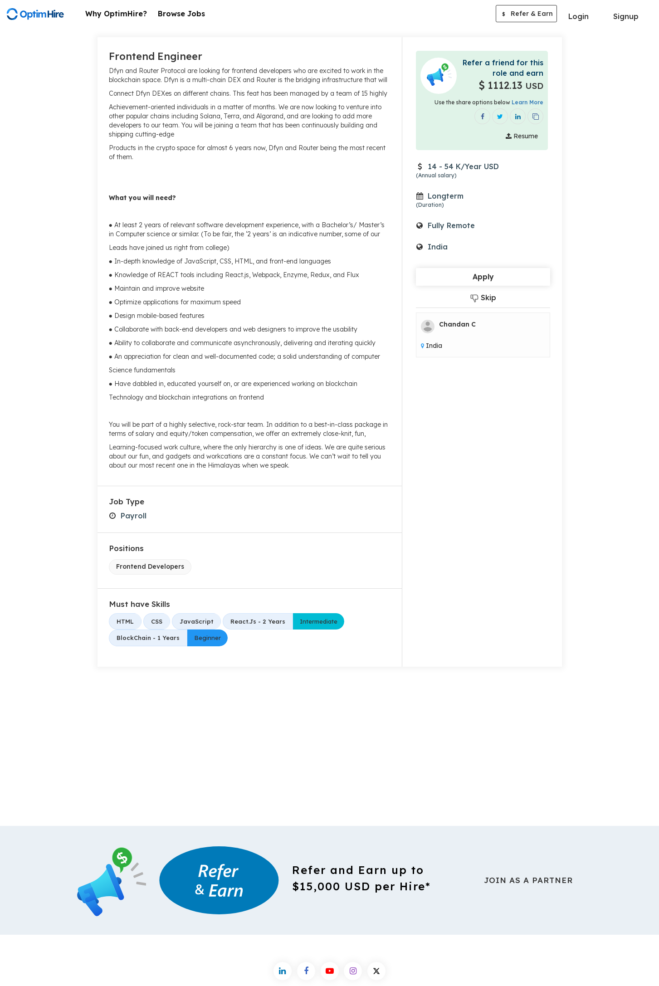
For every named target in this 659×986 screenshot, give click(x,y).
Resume (522, 136)
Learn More (527, 102)
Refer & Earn (526, 15)
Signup (626, 16)
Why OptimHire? (116, 13)
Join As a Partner (528, 880)
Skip (483, 298)
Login (578, 16)
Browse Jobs (181, 13)
